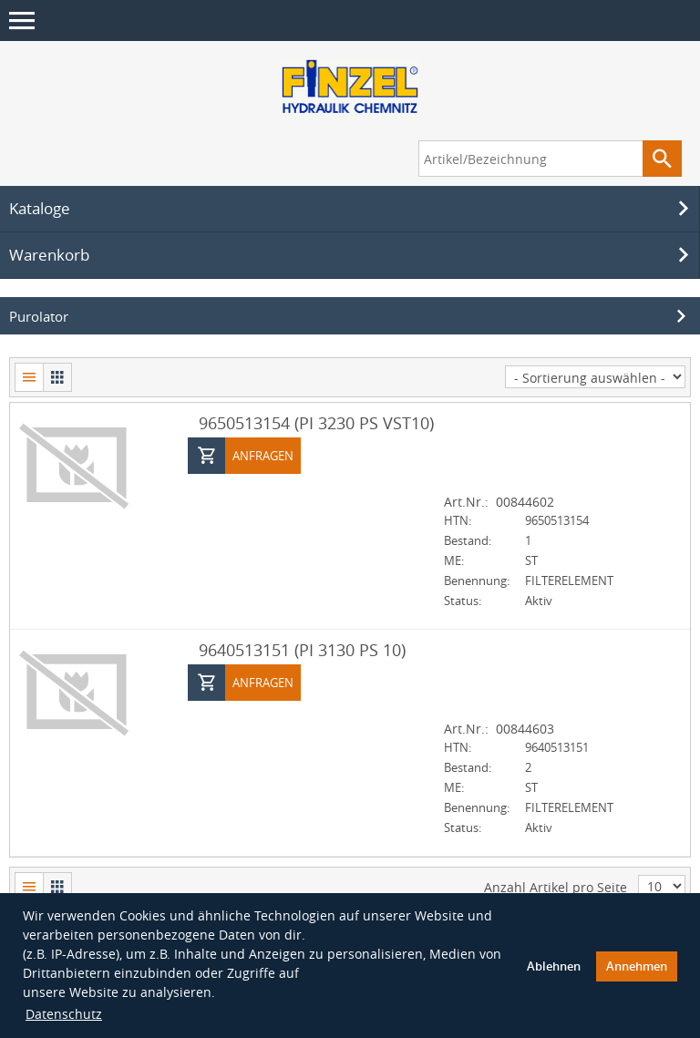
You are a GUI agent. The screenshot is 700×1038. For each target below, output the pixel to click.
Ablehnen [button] (554, 965)
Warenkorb (352, 254)
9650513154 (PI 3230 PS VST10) (316, 422)
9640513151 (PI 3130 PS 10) (302, 649)
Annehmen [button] (636, 965)
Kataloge (352, 208)
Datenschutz (64, 1013)
